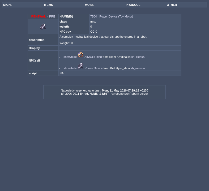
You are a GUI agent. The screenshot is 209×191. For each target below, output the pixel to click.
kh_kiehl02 (138, 56)
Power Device (94, 68)
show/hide (70, 56)
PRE (52, 16)
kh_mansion (138, 68)
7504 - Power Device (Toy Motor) (111, 16)
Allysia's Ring (93, 56)
